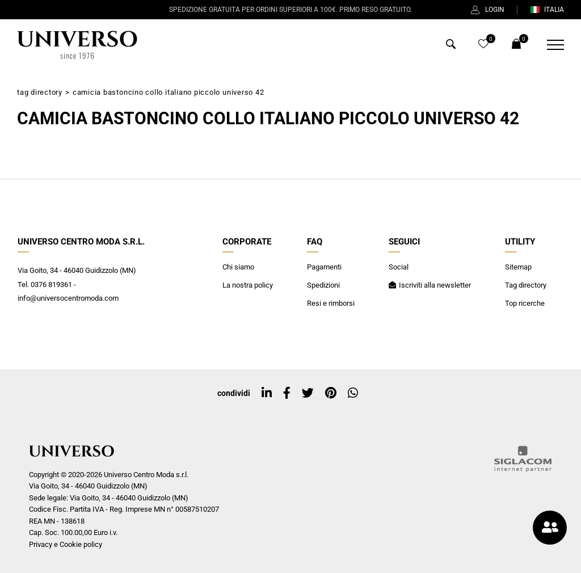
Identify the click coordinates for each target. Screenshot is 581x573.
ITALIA (547, 10)
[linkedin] (267, 393)
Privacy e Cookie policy (65, 544)
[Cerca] (451, 45)
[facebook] (286, 393)
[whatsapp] (353, 393)
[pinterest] (330, 393)
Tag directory (39, 92)
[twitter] (308, 393)
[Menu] (548, 45)
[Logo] (77, 44)
